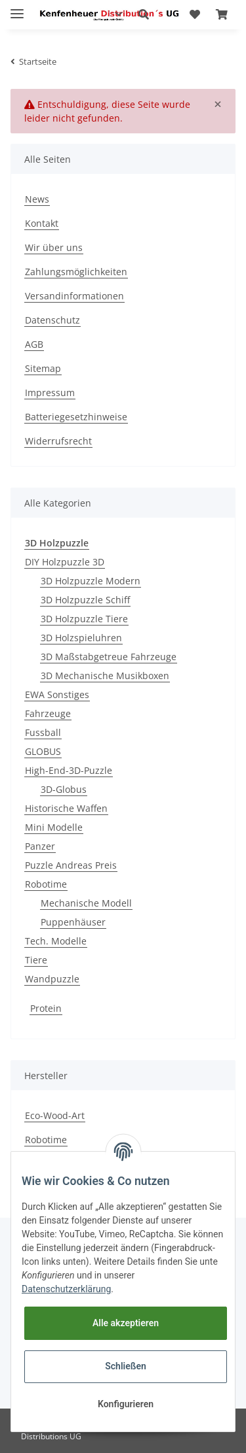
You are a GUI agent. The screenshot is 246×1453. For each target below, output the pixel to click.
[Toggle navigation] (17, 8)
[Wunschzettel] (195, 14)
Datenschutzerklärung (66, 1289)
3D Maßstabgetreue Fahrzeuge (108, 656)
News (37, 199)
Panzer (40, 846)
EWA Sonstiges (57, 694)
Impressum (50, 392)
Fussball (43, 732)
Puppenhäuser (73, 922)
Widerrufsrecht (58, 441)
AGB (34, 344)
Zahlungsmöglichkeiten (76, 271)
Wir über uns (54, 247)
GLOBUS (43, 751)
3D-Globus (64, 789)
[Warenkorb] (222, 14)
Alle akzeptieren (125, 1323)
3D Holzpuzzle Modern (90, 581)
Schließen (125, 1366)
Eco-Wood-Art (55, 1115)
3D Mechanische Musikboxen (105, 675)
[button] (144, 14)
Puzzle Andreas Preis (71, 865)
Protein (46, 1008)
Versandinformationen (74, 296)
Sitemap (43, 368)
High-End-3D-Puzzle (68, 770)
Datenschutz (52, 320)
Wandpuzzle (52, 979)
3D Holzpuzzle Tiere (84, 618)
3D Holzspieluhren (81, 637)
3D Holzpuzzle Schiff (85, 599)
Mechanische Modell (86, 903)
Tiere (36, 960)
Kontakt (41, 223)
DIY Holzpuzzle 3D (64, 562)
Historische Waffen (66, 808)
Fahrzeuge (48, 713)
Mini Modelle (54, 827)
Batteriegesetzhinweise (76, 416)
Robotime (46, 884)
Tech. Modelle (56, 941)
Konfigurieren (126, 1404)
